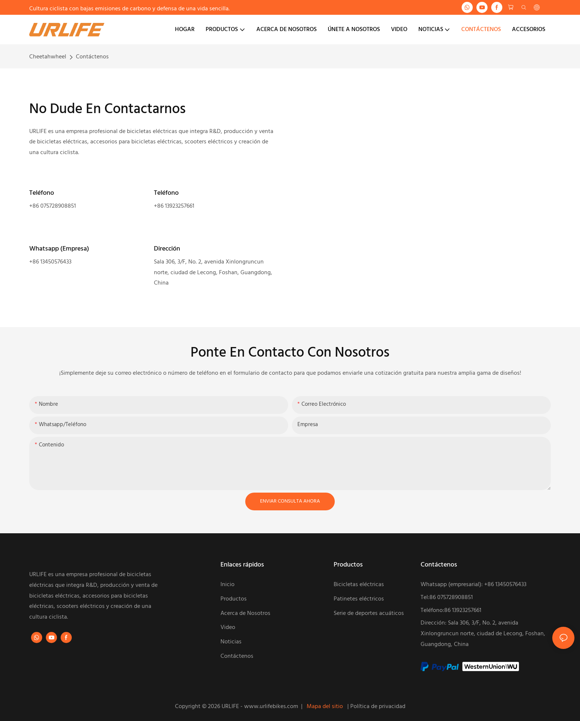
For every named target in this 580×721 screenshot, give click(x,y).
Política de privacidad (377, 706)
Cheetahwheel (47, 57)
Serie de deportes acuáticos (369, 613)
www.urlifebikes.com (272, 706)
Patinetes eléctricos (359, 599)
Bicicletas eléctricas (359, 584)
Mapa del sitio (325, 706)
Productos (233, 599)
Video (227, 627)
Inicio (227, 584)
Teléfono (41, 193)
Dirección (167, 249)
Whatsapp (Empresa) (59, 249)
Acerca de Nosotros (245, 613)
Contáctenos (92, 57)
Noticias (231, 642)
